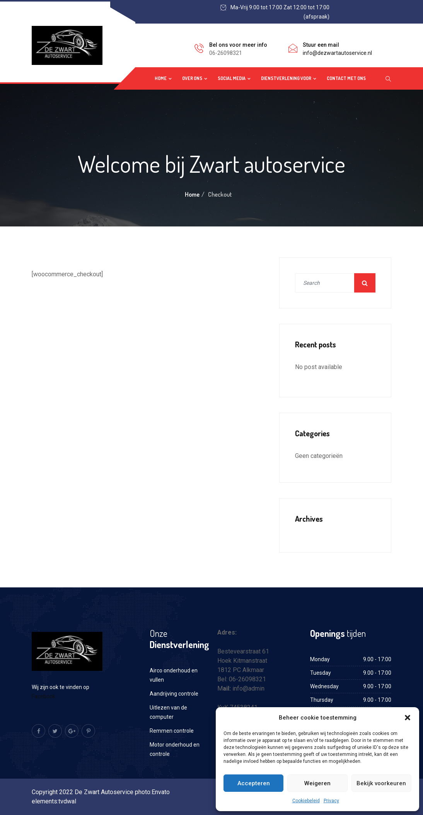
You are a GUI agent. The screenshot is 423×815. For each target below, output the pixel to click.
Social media (232, 78)
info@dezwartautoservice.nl (337, 53)
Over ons (192, 78)
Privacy (331, 800)
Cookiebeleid (306, 800)
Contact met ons (346, 78)
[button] (407, 717)
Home (161, 78)
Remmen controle (172, 731)
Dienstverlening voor (286, 78)
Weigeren (317, 783)
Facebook (44, 696)
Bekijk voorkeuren (381, 783)
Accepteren (253, 783)
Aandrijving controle (174, 694)
